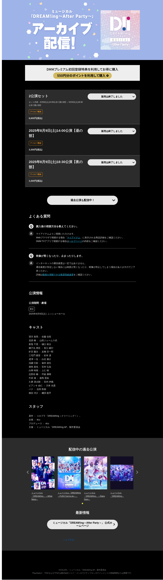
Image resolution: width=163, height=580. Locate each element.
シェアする (68, 540)
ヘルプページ (75, 241)
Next (137, 472)
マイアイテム (73, 238)
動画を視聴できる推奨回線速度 (58, 275)
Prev (28, 472)
